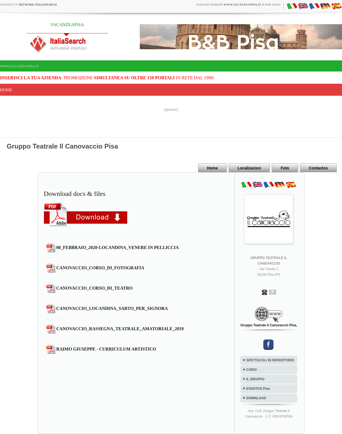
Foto (285, 168)
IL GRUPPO (255, 379)
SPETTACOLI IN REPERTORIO (270, 360)
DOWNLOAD (256, 398)
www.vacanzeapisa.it (19, 66)
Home (6, 90)
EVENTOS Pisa (258, 389)
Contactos (318, 168)
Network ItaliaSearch (38, 4)
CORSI (251, 370)
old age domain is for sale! (238, 4)
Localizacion (249, 168)
